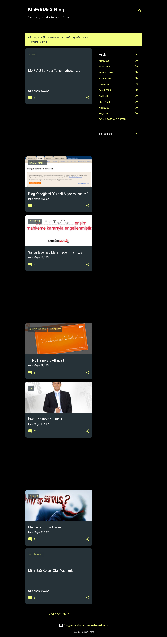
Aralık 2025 (104, 66)
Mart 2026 (104, 60)
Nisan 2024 (105, 107)
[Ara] (140, 11)
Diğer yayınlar (59, 613)
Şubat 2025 (105, 90)
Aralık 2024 (104, 96)
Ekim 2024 (104, 102)
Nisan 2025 (105, 84)
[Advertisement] (57, 130)
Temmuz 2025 (106, 72)
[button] (88, 98)
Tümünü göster (39, 42)
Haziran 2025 (106, 78)
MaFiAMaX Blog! (47, 10)
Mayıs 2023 (104, 113)
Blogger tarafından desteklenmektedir (83, 625)
